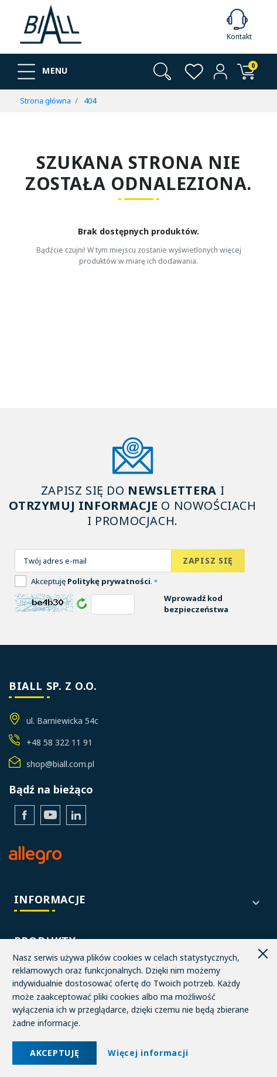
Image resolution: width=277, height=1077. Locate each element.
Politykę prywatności (109, 581)
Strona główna (45, 100)
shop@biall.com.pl (60, 763)
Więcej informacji (148, 1052)
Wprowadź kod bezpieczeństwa (196, 604)
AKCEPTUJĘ (54, 1052)
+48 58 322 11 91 (59, 742)
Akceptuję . (94, 581)
